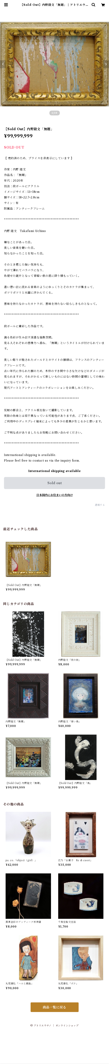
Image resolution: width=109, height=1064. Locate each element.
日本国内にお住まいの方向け (54, 495)
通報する (100, 504)
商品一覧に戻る (54, 1007)
